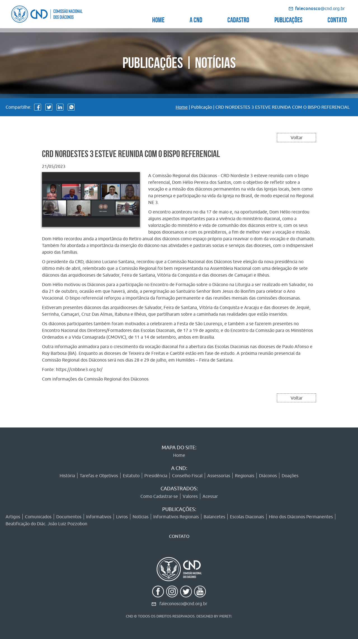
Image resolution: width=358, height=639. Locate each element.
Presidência (155, 475)
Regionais (244, 475)
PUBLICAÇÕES (288, 19)
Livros (122, 516)
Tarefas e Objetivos (99, 475)
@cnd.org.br (320, 8)
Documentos (68, 516)
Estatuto (131, 475)
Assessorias (218, 475)
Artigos (13, 516)
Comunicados (38, 516)
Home (182, 107)
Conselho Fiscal (187, 475)
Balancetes (214, 516)
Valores (190, 496)
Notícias (141, 516)
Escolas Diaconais (247, 516)
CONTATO (337, 19)
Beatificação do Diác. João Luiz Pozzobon (46, 523)
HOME (158, 19)
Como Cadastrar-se (159, 496)
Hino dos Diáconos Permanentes (301, 516)
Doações (290, 475)
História (67, 475)
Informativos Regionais (176, 516)
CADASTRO (238, 19)
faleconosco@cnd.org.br (183, 603)
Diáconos (268, 475)
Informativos (98, 516)
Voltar (297, 137)
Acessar (210, 496)
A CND (196, 19)
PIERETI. (225, 616)
